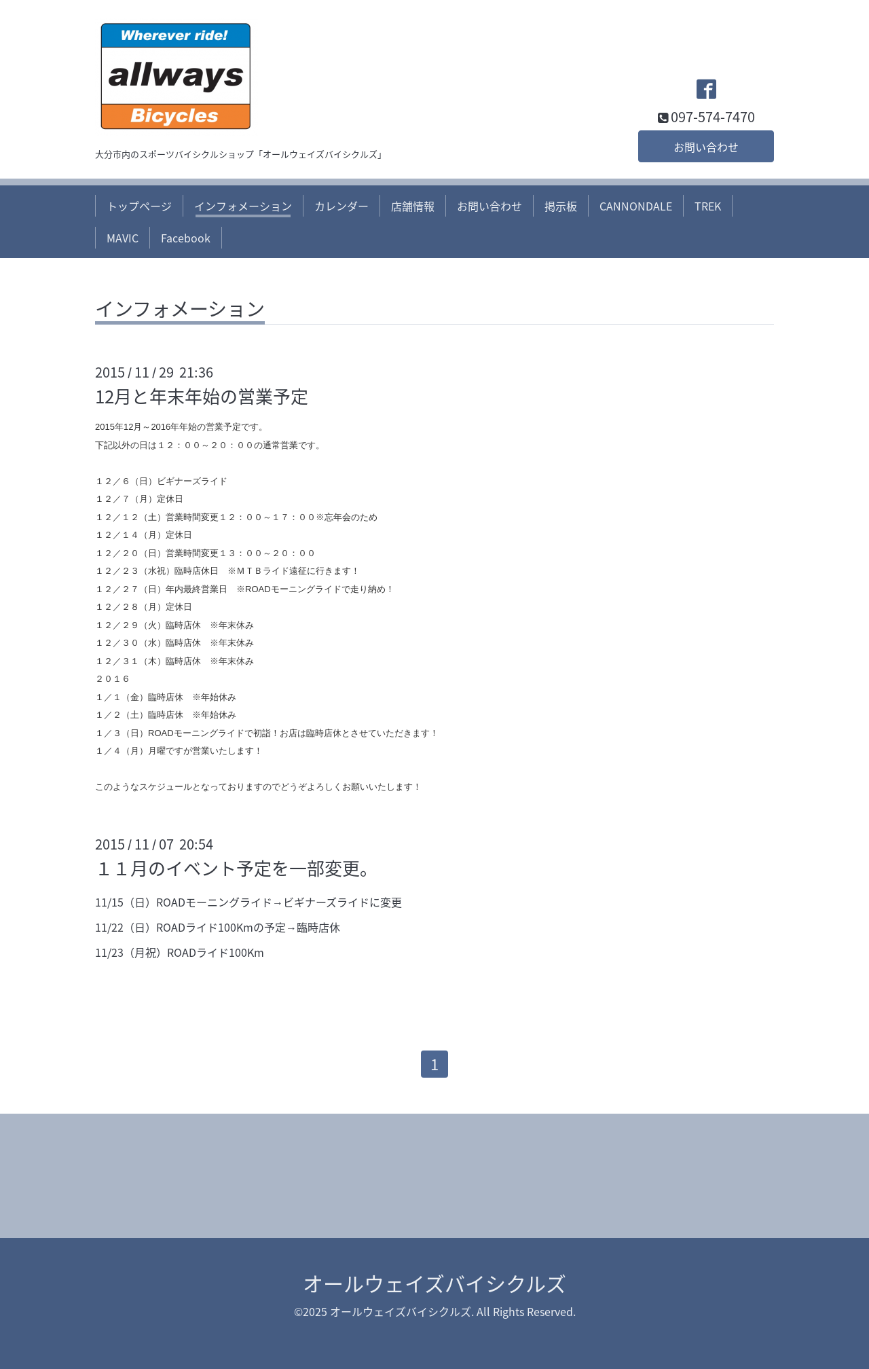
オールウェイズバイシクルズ (434, 1283)
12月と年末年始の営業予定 (201, 396)
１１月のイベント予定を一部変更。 (236, 868)
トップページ (139, 206)
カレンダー (341, 206)
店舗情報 (412, 206)
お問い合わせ (706, 147)
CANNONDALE (635, 206)
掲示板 (560, 206)
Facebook (185, 238)
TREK (708, 206)
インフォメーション (243, 206)
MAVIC (122, 238)
